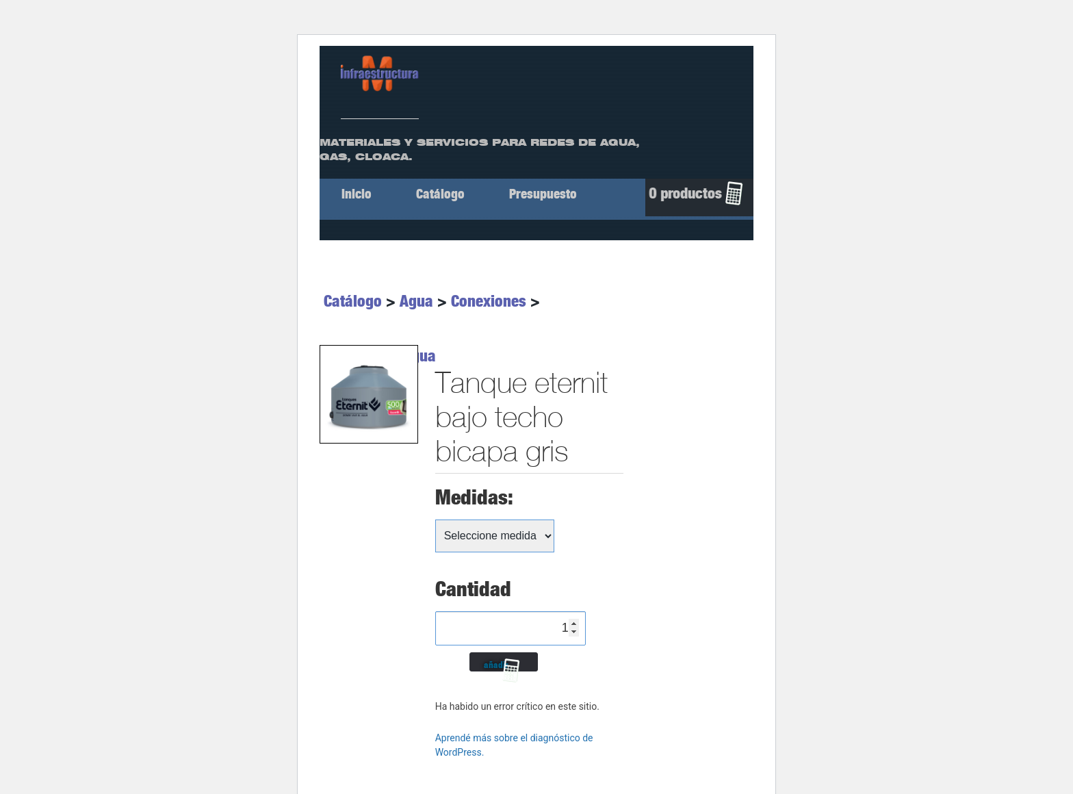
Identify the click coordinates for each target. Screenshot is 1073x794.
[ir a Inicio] (380, 73)
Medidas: (474, 497)
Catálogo (440, 194)
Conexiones (488, 301)
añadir (496, 665)
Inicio (356, 194)
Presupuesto (543, 194)
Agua (416, 301)
